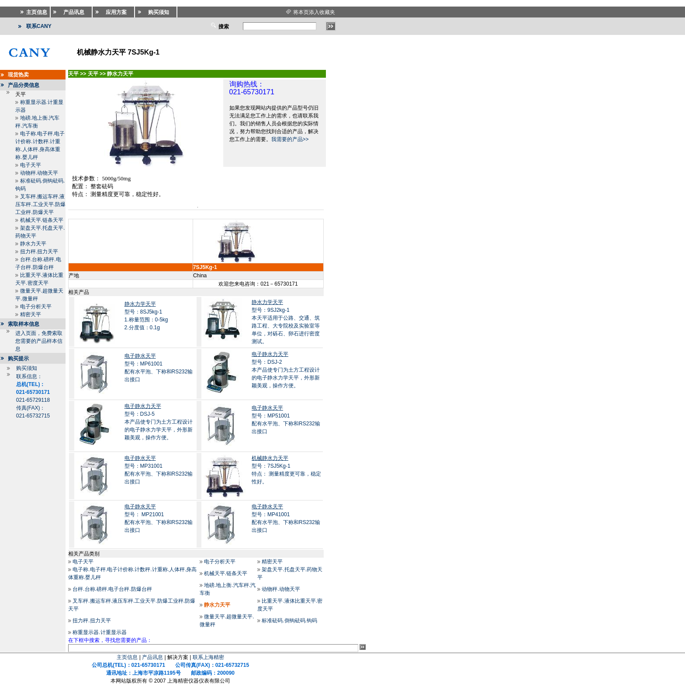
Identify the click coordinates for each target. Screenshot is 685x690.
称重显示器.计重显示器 (99, 632)
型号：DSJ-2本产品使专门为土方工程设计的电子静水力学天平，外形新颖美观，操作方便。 (286, 370)
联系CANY (39, 26)
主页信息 (127, 657)
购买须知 (26, 368)
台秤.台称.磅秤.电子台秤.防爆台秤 (112, 589)
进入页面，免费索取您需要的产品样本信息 (38, 341)
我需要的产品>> (290, 139)
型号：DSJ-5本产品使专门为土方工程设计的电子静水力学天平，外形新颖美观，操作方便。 (159, 422)
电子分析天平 (36, 307)
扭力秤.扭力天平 (39, 251)
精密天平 (30, 314)
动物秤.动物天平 (39, 173)
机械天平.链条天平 (41, 220)
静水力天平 (33, 244)
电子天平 (30, 165)
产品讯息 (152, 657)
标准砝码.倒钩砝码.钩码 (289, 621)
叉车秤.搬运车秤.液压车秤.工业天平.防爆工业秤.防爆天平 (40, 204)
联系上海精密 (208, 657)
